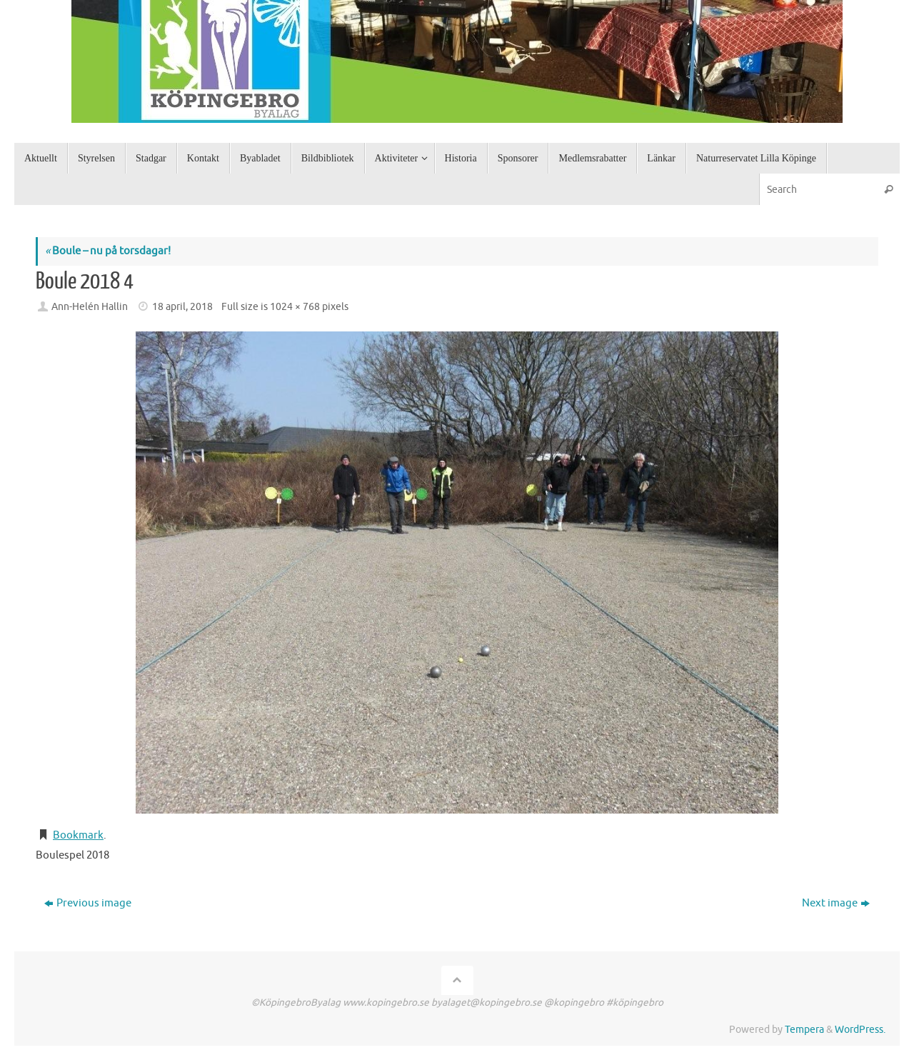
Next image (836, 903)
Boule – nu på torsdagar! (108, 251)
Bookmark (78, 835)
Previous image (87, 903)
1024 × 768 (295, 307)
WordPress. (860, 1030)
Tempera (804, 1030)
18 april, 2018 (182, 307)
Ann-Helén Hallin (89, 307)
